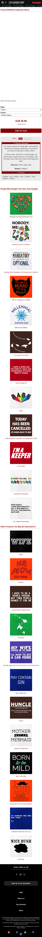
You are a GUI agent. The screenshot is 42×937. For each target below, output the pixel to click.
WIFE (21, 554)
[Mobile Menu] (2, 2)
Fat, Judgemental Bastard (21, 521)
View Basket (37, 2)
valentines (27, 176)
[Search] (6, 2)
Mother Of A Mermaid (21, 748)
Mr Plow (21, 582)
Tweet (14, 138)
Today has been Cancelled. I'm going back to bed (21, 438)
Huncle (21, 721)
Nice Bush (21, 859)
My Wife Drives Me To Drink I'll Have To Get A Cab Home (21, 665)
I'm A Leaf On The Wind (21, 355)
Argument (12, 178)
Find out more (23, 924)
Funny (33, 176)
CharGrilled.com (30, 926)
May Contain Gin (21, 693)
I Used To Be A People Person (21, 610)
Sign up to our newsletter (21, 883)
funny (21, 176)
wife (11, 176)
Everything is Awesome (21, 494)
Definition (5, 178)
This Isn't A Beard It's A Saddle (21, 300)
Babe (21, 411)
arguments (5, 176)
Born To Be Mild (21, 776)
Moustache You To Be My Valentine (21, 804)
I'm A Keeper (21, 466)
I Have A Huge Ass (21, 383)
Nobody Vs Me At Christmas (21, 244)
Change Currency (22, 124)
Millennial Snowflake (21, 327)
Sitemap (23, 927)
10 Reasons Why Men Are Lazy (21, 831)
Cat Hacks (21, 637)
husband (16, 176)
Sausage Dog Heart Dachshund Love (21, 217)
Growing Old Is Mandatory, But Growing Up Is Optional (21, 272)
